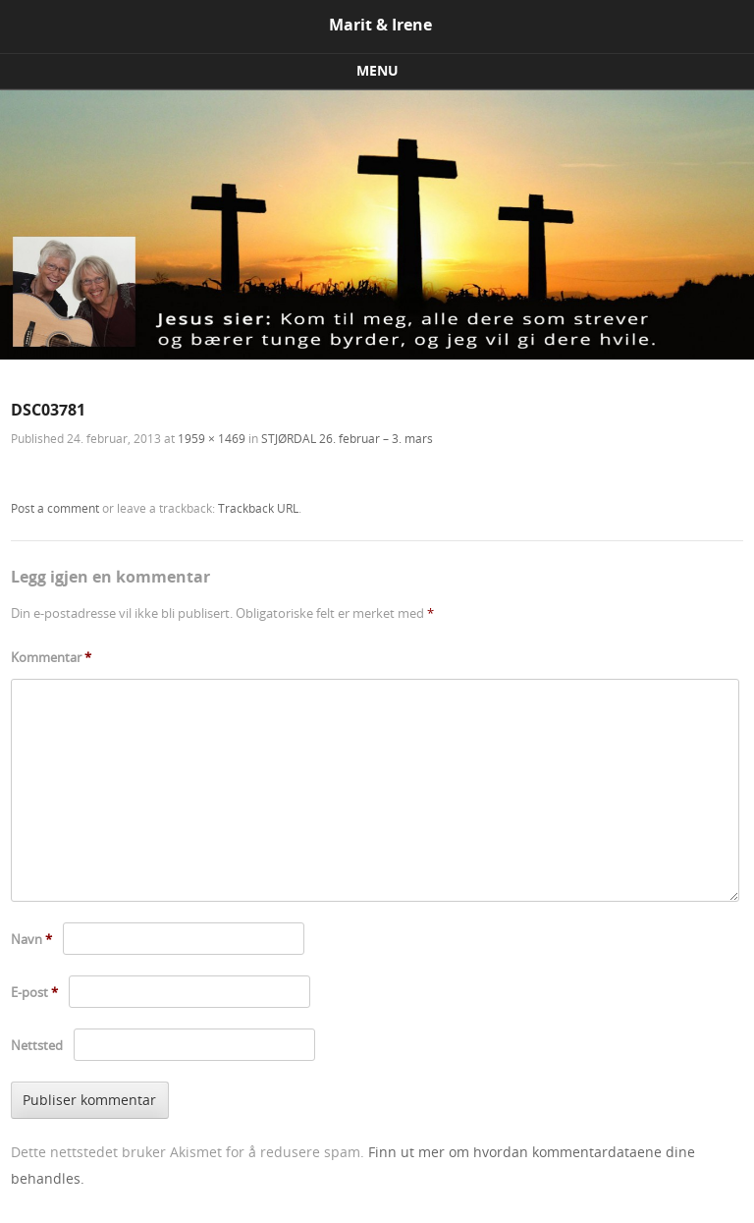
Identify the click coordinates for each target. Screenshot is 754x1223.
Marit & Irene (380, 24)
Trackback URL (258, 508)
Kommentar (51, 657)
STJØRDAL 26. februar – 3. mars (347, 438)
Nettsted (37, 1045)
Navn (31, 939)
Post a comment (55, 508)
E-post (34, 992)
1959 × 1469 (211, 438)
